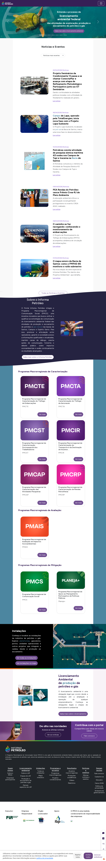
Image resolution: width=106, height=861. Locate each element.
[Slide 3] (49, 35)
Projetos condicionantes (55, 779)
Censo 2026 (99, 783)
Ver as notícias (53, 735)
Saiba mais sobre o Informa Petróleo (37, 357)
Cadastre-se (99, 777)
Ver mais (42, 414)
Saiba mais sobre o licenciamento (73, 714)
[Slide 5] (57, 35)
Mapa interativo (40, 776)
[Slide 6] (61, 35)
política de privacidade (45, 858)
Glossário (99, 780)
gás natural (37, 327)
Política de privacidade (99, 787)
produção (69, 683)
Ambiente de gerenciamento (99, 792)
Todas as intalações (40, 772)
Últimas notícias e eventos (85, 777)
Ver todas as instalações (26, 658)
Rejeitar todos (78, 856)
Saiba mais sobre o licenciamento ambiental (69, 31)
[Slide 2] (45, 35)
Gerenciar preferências (98, 856)
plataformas (25, 641)
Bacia (75, 158)
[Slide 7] (65, 35)
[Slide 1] (41, 35)
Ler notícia (56, 101)
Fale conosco (89, 736)
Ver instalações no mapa (26, 663)
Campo (56, 115)
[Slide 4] (53, 35)
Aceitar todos (88, 856)
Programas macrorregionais (55, 774)
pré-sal (58, 129)
